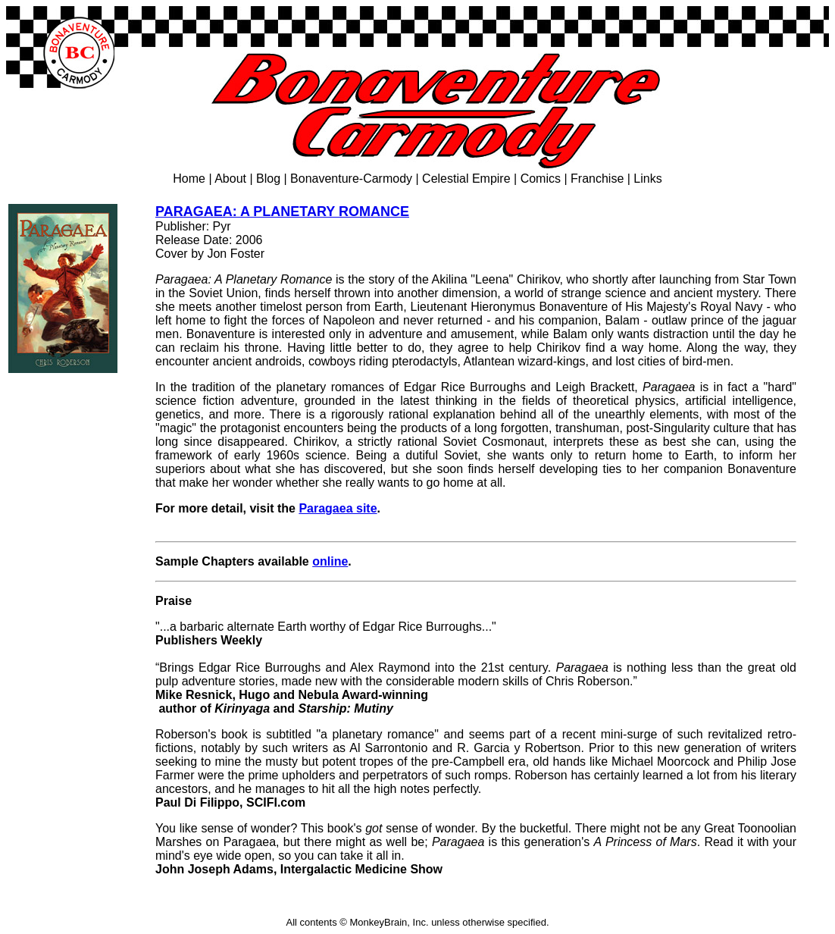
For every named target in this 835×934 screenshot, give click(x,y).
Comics (541, 178)
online (330, 561)
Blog (268, 178)
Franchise (597, 178)
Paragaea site (338, 508)
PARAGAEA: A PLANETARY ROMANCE (282, 211)
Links (647, 178)
